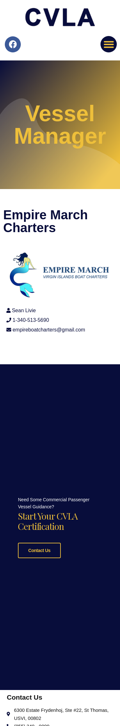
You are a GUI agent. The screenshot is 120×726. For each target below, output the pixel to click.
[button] (108, 44)
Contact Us (39, 549)
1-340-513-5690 (30, 320)
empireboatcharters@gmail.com (48, 329)
